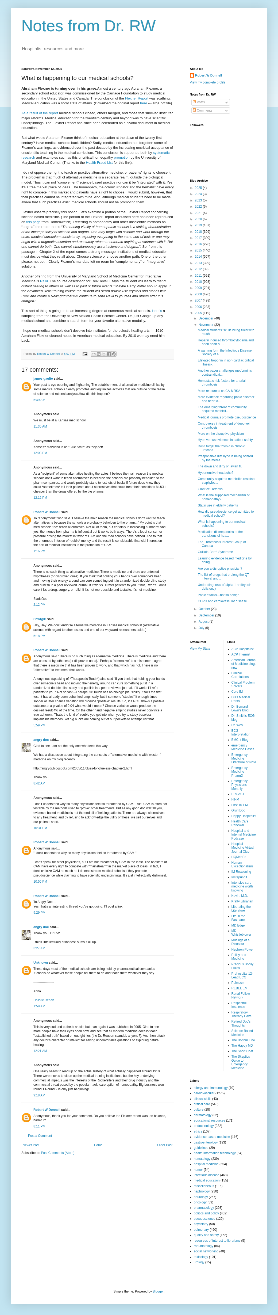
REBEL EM (239, 988)
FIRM (235, 799)
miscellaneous (204, 1186)
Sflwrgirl (39, 619)
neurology (201, 1197)
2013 (199, 263)
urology (199, 1262)
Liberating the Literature (241, 908)
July (202, 628)
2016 (199, 244)
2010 (199, 282)
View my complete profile (207, 82)
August (204, 621)
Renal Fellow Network (240, 995)
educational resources (209, 1120)
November (206, 325)
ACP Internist (240, 654)
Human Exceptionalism (242, 864)
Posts (199, 102)
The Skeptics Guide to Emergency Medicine (240, 1062)
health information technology (215, 1153)
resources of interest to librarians (217, 1240)
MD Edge (238, 925)
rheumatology (203, 1246)
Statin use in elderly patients (218, 505)
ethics (198, 1131)
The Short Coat (242, 1051)
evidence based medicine (212, 1137)
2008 (199, 294)
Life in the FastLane (238, 918)
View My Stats (200, 648)
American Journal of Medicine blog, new (243, 664)
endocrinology (204, 1126)
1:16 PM (39, 551)
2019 (199, 225)
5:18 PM (39, 636)
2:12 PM (39, 605)
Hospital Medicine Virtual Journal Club (242, 847)
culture (198, 1109)
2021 (199, 213)
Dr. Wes (237, 725)
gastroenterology (206, 1142)
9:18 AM (39, 1095)
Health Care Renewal (240, 823)
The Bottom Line (243, 1040)
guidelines (201, 1148)
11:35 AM (40, 426)
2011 (199, 275)
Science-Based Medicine (242, 1032)
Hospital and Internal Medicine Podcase (243, 834)
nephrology (202, 1191)
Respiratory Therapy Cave (241, 1014)
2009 (199, 288)
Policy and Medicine (238, 956)
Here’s (157, 311)
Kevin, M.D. (239, 896)
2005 (199, 313)
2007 (199, 300)
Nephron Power (242, 949)
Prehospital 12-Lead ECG (242, 975)
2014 (199, 256)
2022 (199, 206)
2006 (199, 307)
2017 (199, 238)
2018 (199, 232)
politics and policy (206, 1213)
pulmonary (201, 1230)
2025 (199, 188)
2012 (199, 269)
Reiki (44, 281)
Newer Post (31, 1145)
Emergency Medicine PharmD (239, 771)
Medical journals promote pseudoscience (227, 417)
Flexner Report (137, 98)
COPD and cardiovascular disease (222, 601)
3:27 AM (39, 948)
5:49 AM (39, 400)
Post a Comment (40, 1136)
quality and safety (206, 1235)
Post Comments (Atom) (57, 1153)
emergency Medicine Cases (242, 747)
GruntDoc (238, 810)
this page (33, 222)
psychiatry (201, 1224)
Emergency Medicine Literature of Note (243, 758)
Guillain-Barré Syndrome (215, 552)
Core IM (237, 691)
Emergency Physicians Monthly (239, 785)
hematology (202, 1159)
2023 (199, 200)
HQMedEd (238, 857)
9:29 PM (39, 912)
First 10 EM (239, 805)
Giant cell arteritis (210, 489)
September (207, 615)
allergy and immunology (211, 1088)
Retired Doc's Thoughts (241, 1023)
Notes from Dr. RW (88, 26)
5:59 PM (39, 725)
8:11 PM (39, 1126)
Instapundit (239, 877)
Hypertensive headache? (215, 473)
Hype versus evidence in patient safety (225, 440)
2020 (199, 219)
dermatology (202, 1115)
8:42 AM (39, 783)
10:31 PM (40, 828)
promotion (122, 157)
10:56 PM (40, 881)
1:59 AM (39, 1006)
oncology (200, 1202)
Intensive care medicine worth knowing (242, 886)
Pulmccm (238, 983)
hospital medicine (206, 1164)
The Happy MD (242, 1045)
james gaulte (43, 378)
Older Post (164, 1145)
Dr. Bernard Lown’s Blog (240, 708)
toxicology (201, 1257)
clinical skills (202, 1099)
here (144, 103)
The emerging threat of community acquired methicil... (222, 409)
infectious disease (206, 1175)
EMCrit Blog (240, 740)
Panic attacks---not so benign (218, 595)
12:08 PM (40, 453)
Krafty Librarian (242, 901)
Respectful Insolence (239, 1005)
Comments (202, 110)
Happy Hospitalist (243, 816)
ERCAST (238, 794)
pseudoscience (204, 1219)
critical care (202, 1104)
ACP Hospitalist (242, 649)
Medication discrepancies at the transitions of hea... (220, 534)
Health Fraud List (100, 163)
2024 (199, 194)
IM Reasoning (241, 872)
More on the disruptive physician (221, 434)
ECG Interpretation (240, 732)
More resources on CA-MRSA (219, 391)
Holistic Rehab (43, 1000)
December (206, 318)
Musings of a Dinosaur (240, 942)
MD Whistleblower (241, 932)
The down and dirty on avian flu (220, 466)
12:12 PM (40, 498)
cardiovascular (204, 1093)
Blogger (158, 1291)
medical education (207, 1180)
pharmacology (204, 1208)
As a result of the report (40, 113)
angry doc (41, 740)
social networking (206, 1251)
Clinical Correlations (240, 675)
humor (198, 1170)
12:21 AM (40, 1051)
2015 (199, 250)
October (205, 609)
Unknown (40, 963)
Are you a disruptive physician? (220, 568)
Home (98, 1145)
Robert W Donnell (46, 512)
